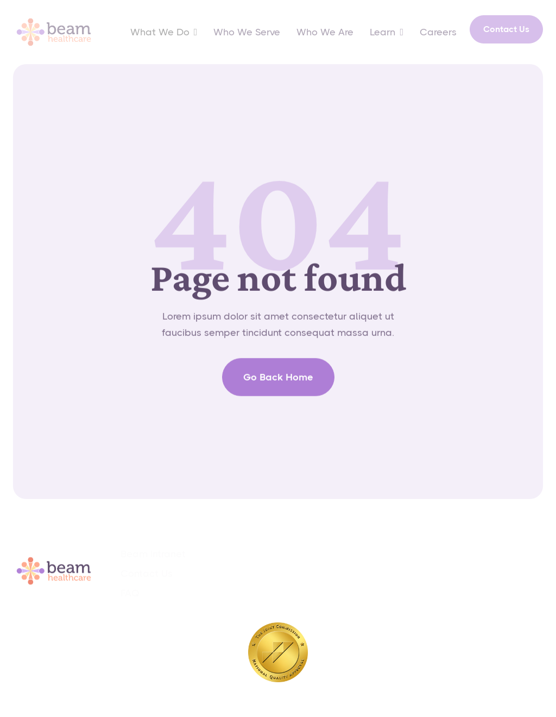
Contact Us (506, 29)
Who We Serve (246, 32)
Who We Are (324, 32)
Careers (438, 32)
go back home (278, 384)
